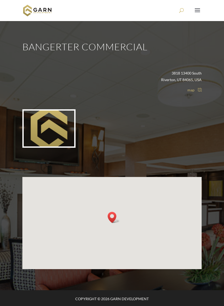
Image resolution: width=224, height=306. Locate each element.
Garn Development (129, 299)
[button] (114, 217)
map (194, 90)
